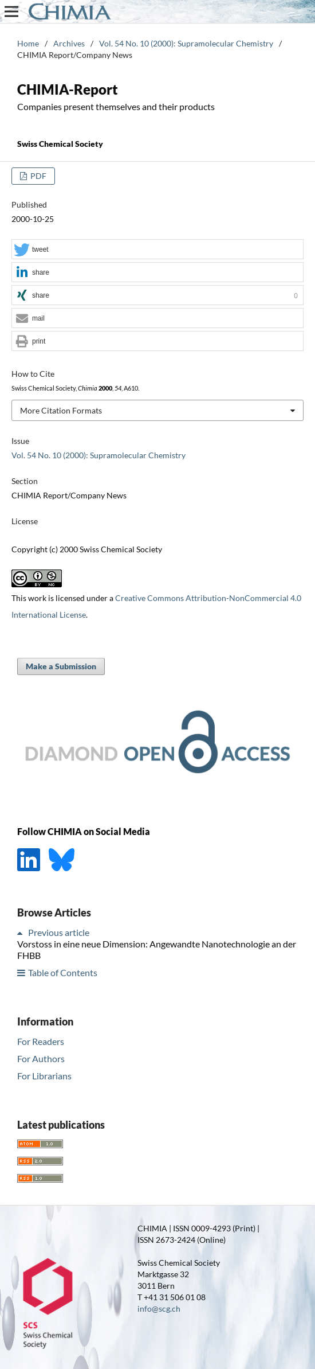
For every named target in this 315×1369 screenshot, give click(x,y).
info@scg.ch (158, 1308)
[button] (157, 250)
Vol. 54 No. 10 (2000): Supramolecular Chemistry (186, 43)
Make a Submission (61, 666)
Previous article (58, 932)
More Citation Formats (61, 410)
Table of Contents (62, 972)
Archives (69, 43)
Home (28, 43)
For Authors (41, 1058)
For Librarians (44, 1075)
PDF (37, 176)
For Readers (40, 1041)
